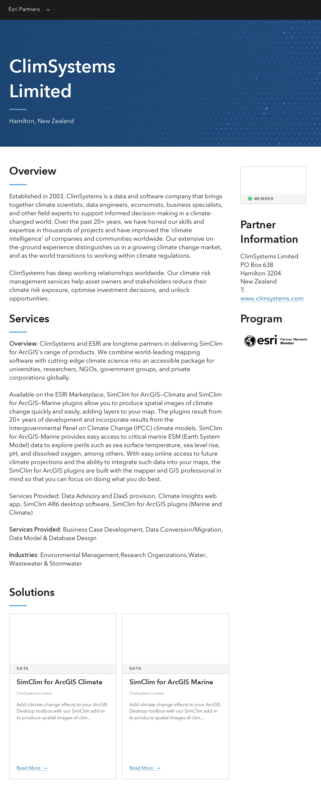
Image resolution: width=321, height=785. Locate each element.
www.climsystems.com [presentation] (272, 298)
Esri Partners (24, 9)
